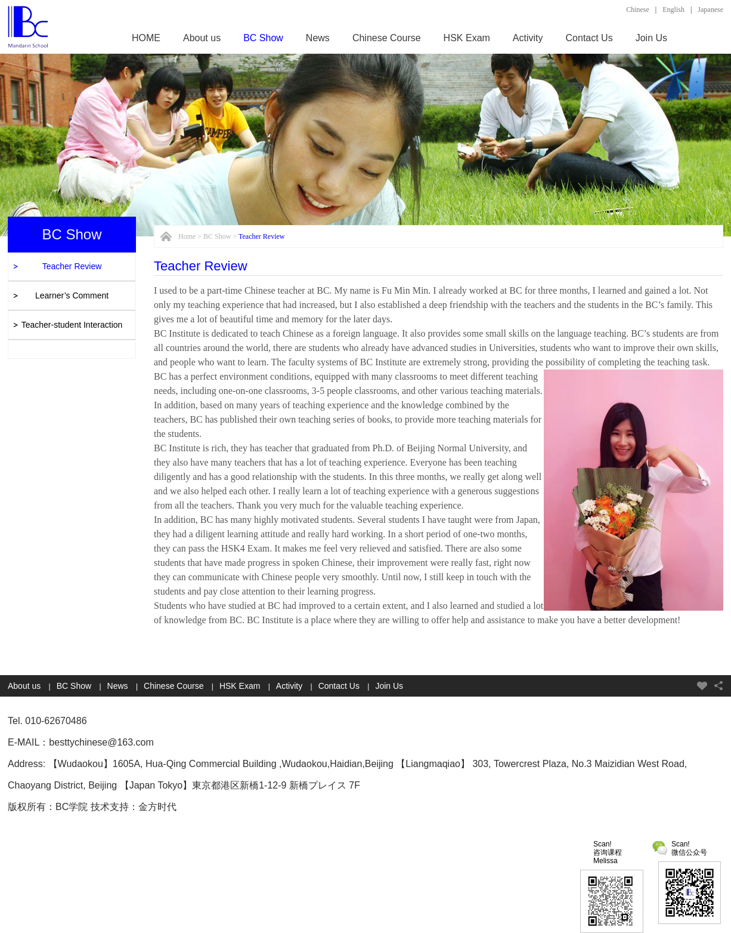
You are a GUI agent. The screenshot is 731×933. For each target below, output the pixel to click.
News (318, 38)
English (673, 9)
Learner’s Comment (72, 295)
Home (187, 236)
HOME (146, 38)
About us (202, 38)
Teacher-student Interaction (72, 325)
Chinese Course (386, 38)
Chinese (637, 9)
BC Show (263, 38)
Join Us (651, 38)
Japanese (710, 9)
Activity (528, 38)
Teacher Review (72, 266)
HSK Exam (467, 38)
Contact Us (589, 38)
